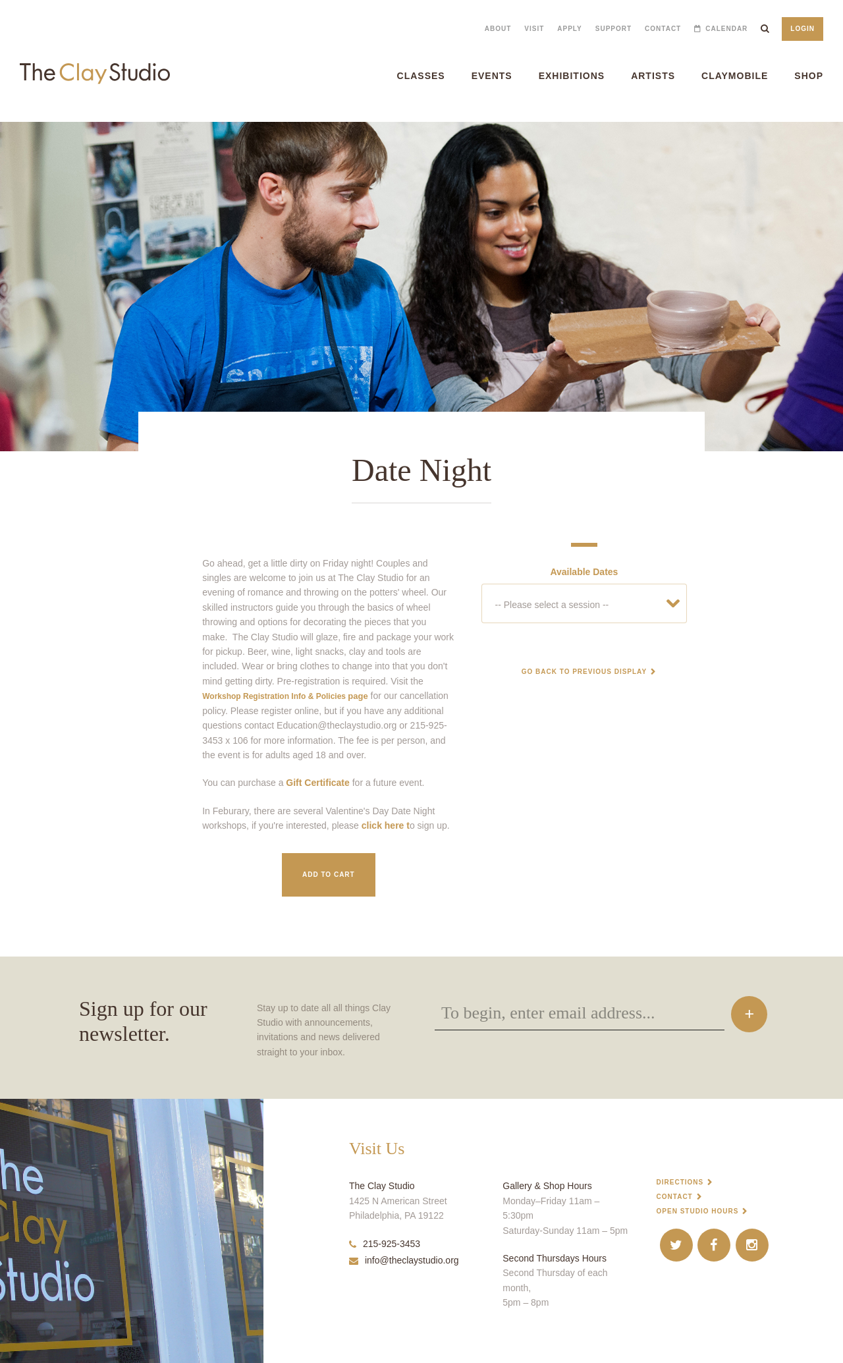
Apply (569, 28)
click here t (386, 825)
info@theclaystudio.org (404, 1260)
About (498, 28)
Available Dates (584, 572)
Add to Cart (328, 874)
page (285, 696)
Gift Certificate (317, 782)
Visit (534, 28)
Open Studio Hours (698, 1211)
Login (802, 28)
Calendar (726, 28)
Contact (663, 28)
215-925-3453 (384, 1243)
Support (613, 28)
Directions (680, 1182)
